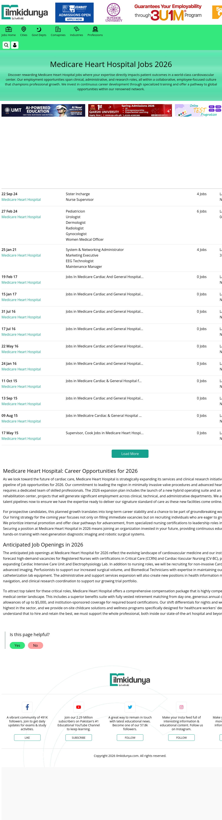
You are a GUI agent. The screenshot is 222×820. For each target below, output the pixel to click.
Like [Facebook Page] (27, 721)
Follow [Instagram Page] (181, 721)
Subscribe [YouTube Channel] (78, 721)
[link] (75, 13)
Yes (17, 628)
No (35, 628)
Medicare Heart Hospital (39, 193)
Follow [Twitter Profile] (130, 721)
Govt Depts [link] (39, 31)
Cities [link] (23, 31)
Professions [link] (95, 31)
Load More (130, 437)
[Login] (14, 45)
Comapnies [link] (58, 31)
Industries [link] (76, 31)
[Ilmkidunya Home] (25, 12)
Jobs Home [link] (9, 31)
